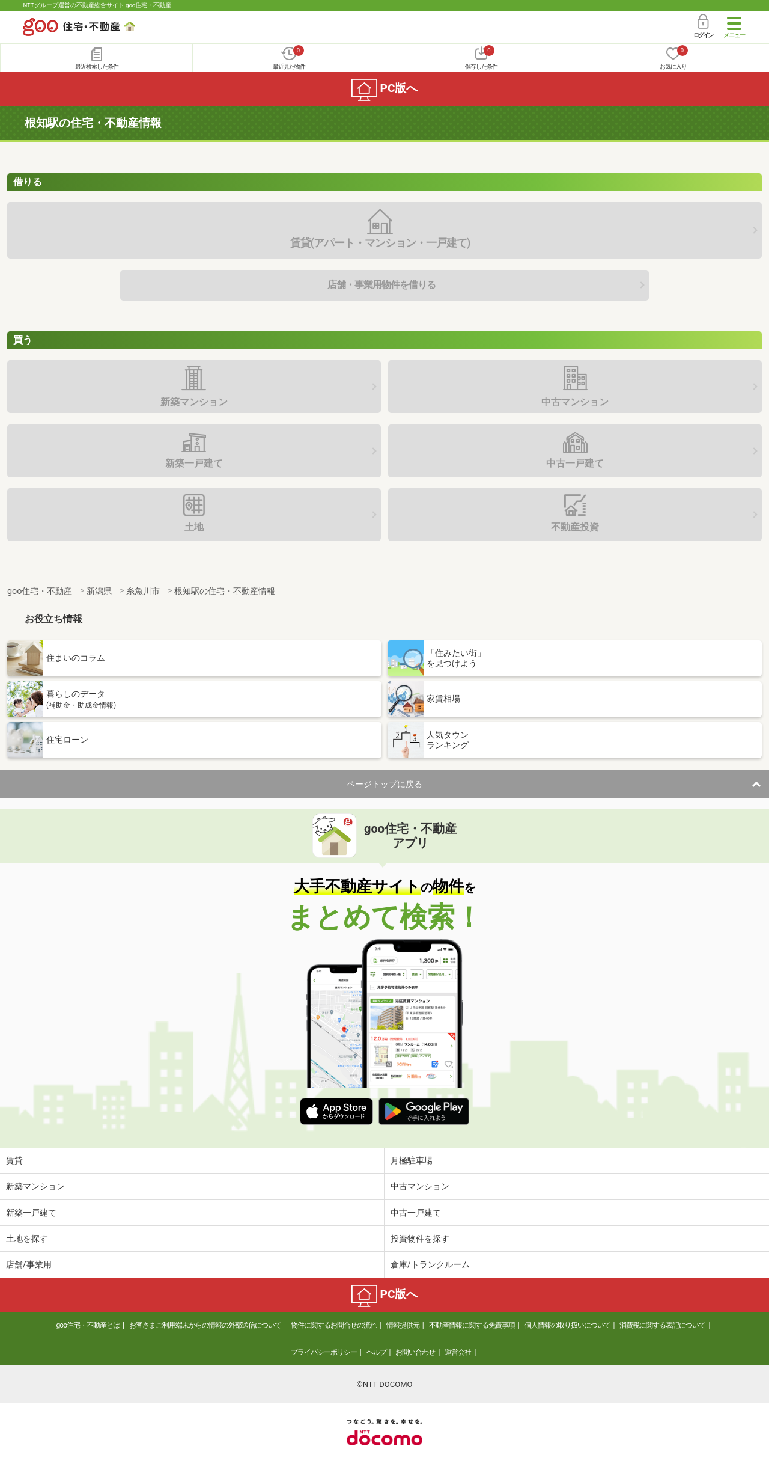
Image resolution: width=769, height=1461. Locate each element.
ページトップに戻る (384, 784)
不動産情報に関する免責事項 (472, 1325)
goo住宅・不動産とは (88, 1325)
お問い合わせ (415, 1352)
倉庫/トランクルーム (430, 1264)
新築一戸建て (31, 1213)
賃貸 (14, 1160)
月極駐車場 (412, 1160)
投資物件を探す (420, 1238)
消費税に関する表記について (662, 1325)
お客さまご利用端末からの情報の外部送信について (205, 1325)
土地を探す (27, 1238)
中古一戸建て (416, 1213)
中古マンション (420, 1186)
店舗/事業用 (29, 1264)
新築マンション (35, 1186)
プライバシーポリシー (324, 1352)
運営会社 (458, 1352)
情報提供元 (402, 1325)
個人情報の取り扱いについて (567, 1325)
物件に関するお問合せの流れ (334, 1325)
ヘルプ (376, 1352)
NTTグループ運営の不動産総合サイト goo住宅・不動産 (97, 5)
